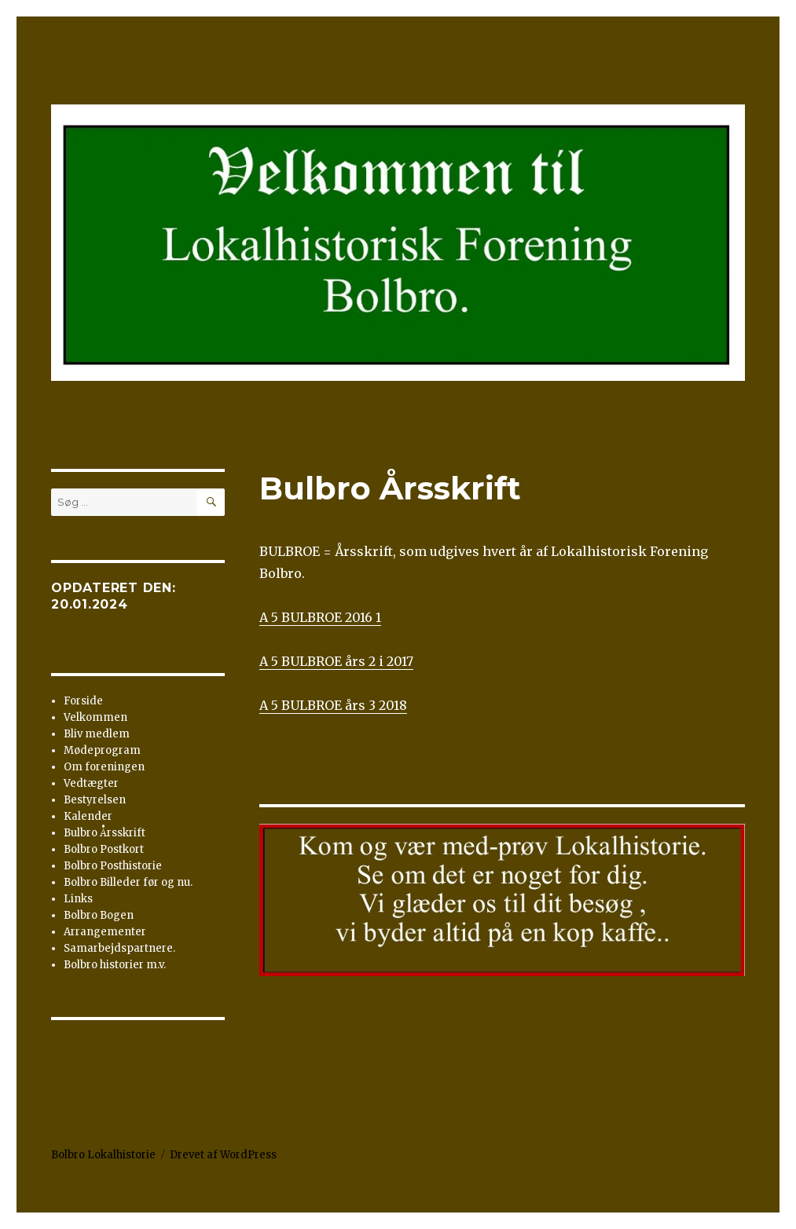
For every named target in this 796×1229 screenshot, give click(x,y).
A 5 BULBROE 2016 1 (320, 617)
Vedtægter (91, 783)
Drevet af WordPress (223, 1154)
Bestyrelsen (95, 800)
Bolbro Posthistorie (113, 865)
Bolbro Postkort (104, 849)
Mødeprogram (102, 750)
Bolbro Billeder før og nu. (128, 882)
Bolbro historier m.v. (115, 964)
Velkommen (95, 717)
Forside (83, 701)
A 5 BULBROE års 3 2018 (333, 705)
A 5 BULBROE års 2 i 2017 (336, 661)
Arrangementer (105, 931)
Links (78, 898)
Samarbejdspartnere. (119, 948)
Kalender (88, 816)
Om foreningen (104, 767)
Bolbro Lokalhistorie (103, 1154)
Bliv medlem (97, 734)
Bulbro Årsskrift (104, 832)
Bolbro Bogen (99, 915)
